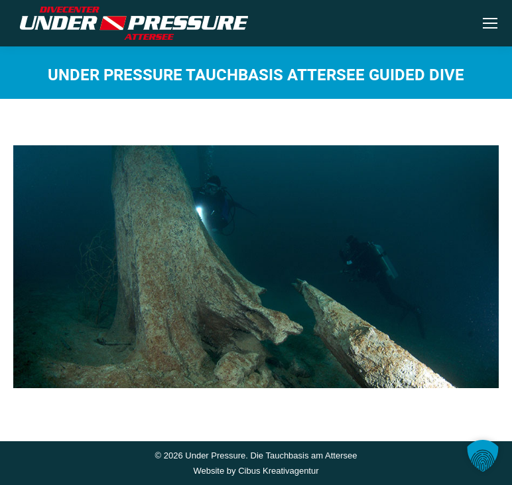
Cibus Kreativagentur (278, 471)
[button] (483, 456)
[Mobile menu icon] (490, 23)
